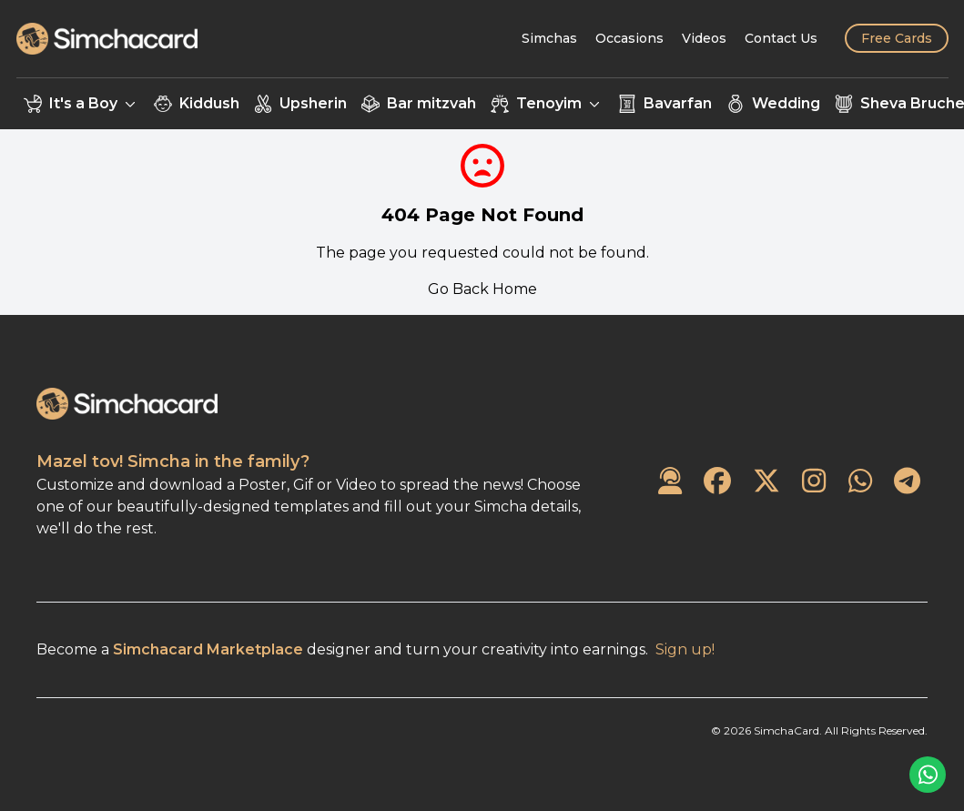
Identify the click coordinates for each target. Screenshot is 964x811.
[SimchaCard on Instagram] (814, 482)
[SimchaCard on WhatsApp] (860, 482)
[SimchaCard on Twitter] (766, 482)
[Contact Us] (781, 38)
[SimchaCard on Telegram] (907, 482)
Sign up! (685, 649)
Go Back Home (482, 289)
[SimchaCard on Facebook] (717, 482)
